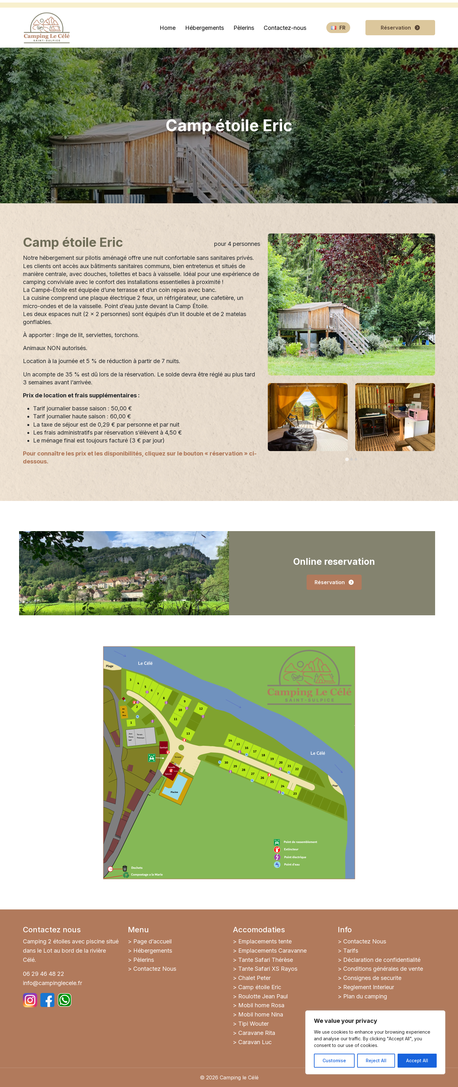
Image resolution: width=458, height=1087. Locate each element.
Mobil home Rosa (261, 1005)
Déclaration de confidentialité (381, 959)
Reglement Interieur (368, 987)
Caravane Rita (256, 1033)
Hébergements (152, 950)
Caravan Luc (255, 1042)
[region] (375, 1042)
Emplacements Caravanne (272, 950)
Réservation (400, 27)
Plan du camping (365, 996)
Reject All (376, 1060)
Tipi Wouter (253, 1023)
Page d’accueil (152, 941)
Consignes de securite (372, 978)
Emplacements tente (265, 941)
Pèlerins (143, 959)
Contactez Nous (154, 968)
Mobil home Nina (260, 1014)
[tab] (347, 459)
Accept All (417, 1060)
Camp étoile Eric (259, 987)
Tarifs (350, 950)
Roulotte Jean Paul (263, 996)
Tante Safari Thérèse (265, 959)
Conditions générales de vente (383, 968)
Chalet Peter (254, 978)
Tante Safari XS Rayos (267, 968)
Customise (334, 1060)
